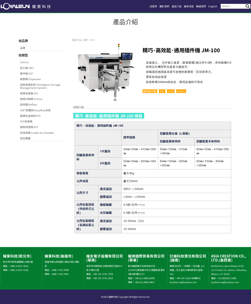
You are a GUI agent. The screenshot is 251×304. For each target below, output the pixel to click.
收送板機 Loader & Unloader (37, 132)
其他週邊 (25, 138)
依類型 (23, 55)
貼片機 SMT (27, 68)
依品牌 (23, 40)
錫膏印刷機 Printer (31, 99)
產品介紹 (174, 6)
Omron (24, 62)
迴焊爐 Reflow (28, 104)
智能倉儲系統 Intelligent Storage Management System (40, 86)
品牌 (22, 48)
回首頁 (149, 6)
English (212, 6)
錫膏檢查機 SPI (29, 93)
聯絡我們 (200, 6)
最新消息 (187, 6)
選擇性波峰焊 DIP (30, 116)
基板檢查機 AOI (29, 127)
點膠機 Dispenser (30, 79)
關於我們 (161, 6)
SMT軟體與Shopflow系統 (35, 110)
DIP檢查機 (26, 121)
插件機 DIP (26, 73)
